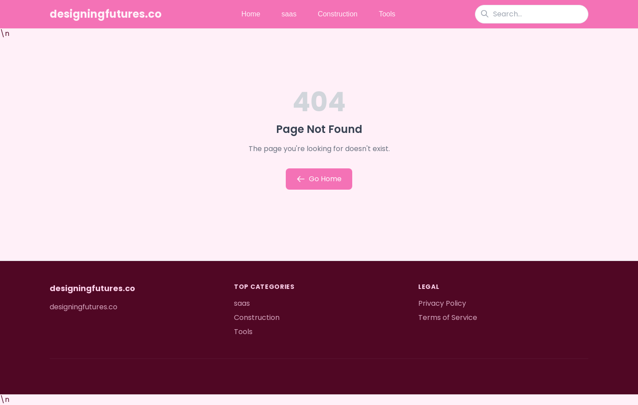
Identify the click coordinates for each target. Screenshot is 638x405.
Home (251, 14)
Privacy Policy (442, 303)
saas (288, 14)
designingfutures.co (106, 14)
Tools (387, 14)
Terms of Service (447, 317)
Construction (338, 14)
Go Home (319, 179)
